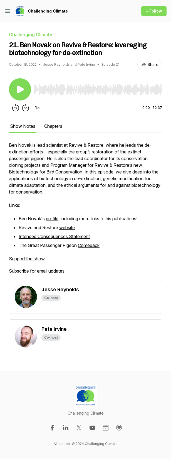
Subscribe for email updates (37, 271)
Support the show (27, 258)
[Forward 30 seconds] (25, 108)
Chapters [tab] (53, 126)
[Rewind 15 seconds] (15, 108)
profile (52, 218)
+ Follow (154, 11)
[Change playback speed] (37, 108)
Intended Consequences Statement (54, 236)
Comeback (89, 245)
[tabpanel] (85, 211)
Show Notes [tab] (22, 126)
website (67, 227)
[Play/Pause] (20, 89)
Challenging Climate (48, 11)
